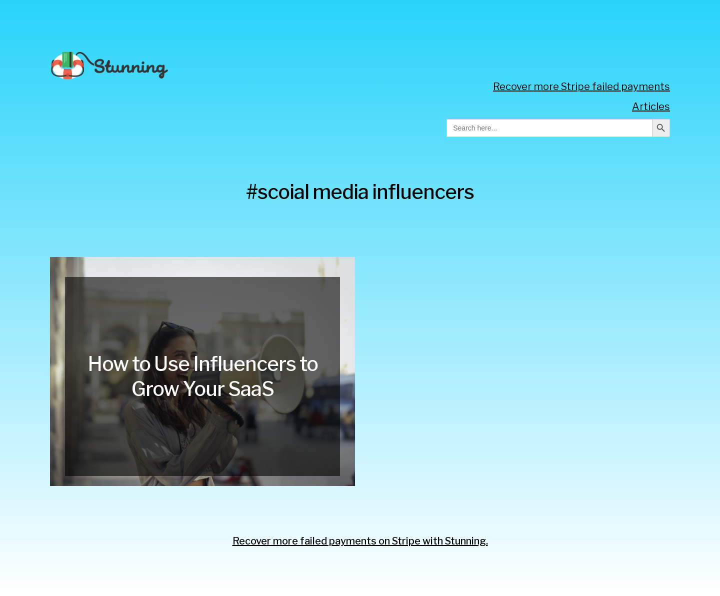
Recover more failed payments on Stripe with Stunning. (360, 541)
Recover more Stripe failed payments (581, 86)
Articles (651, 106)
